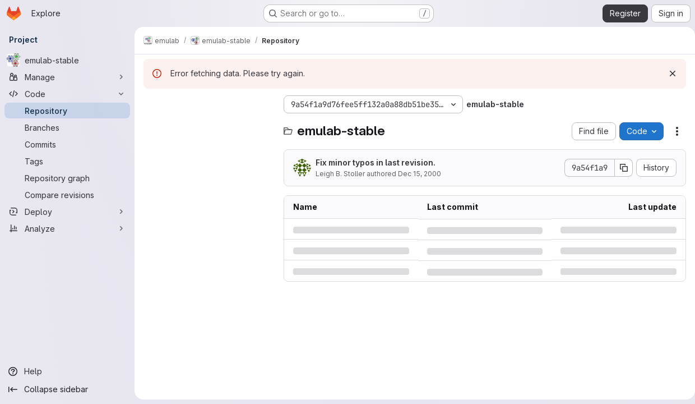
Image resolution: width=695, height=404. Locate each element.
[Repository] (67, 110)
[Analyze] (67, 228)
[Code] (67, 94)
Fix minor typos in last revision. (375, 162)
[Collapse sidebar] (67, 389)
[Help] (67, 371)
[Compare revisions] (67, 195)
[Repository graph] (67, 178)
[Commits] (67, 144)
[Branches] (67, 127)
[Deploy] (67, 211)
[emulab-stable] (67, 60)
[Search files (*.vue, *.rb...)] (207, 127)
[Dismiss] (668, 73)
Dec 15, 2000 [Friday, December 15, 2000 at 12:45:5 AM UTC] (419, 173)
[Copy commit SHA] (619, 168)
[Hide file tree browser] (152, 104)
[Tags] (67, 161)
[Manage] (67, 77)
